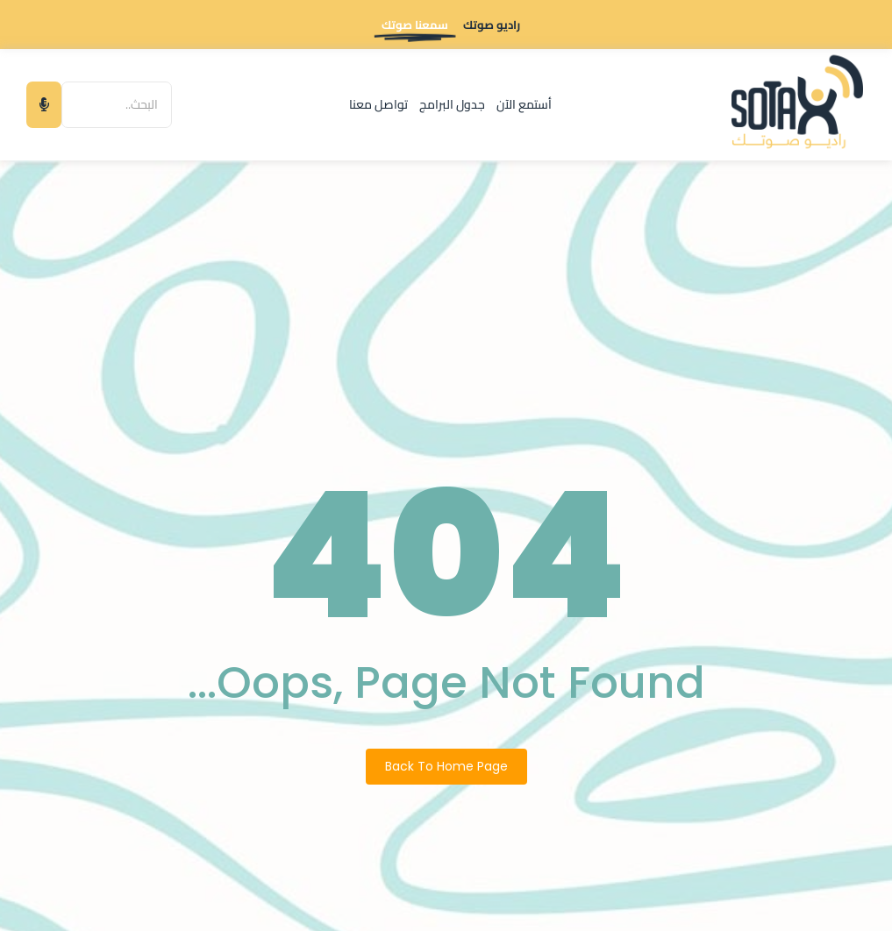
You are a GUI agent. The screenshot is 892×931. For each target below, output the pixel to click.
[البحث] (116, 105)
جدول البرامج (452, 104)
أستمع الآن (524, 104)
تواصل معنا (378, 104)
